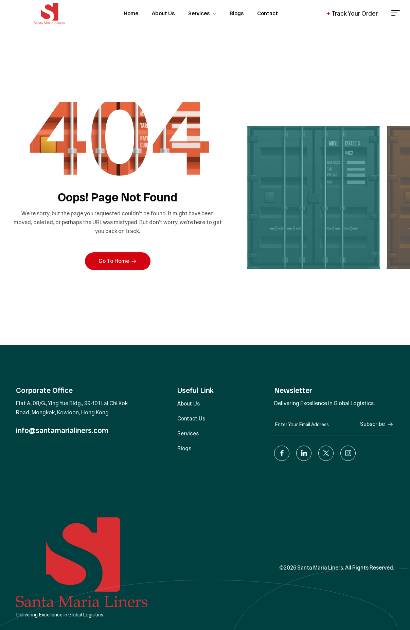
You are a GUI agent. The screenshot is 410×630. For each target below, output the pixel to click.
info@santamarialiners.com (62, 430)
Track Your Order (352, 14)
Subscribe (377, 424)
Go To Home (118, 261)
